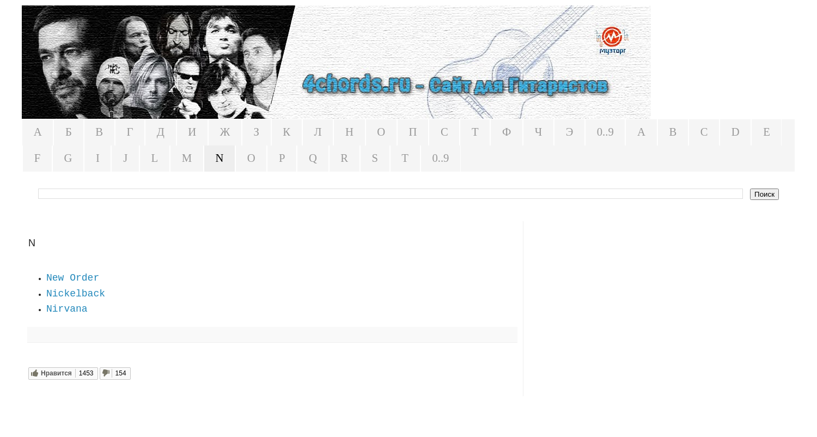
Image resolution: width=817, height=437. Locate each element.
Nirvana (67, 309)
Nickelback (75, 293)
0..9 (605, 132)
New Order (72, 277)
